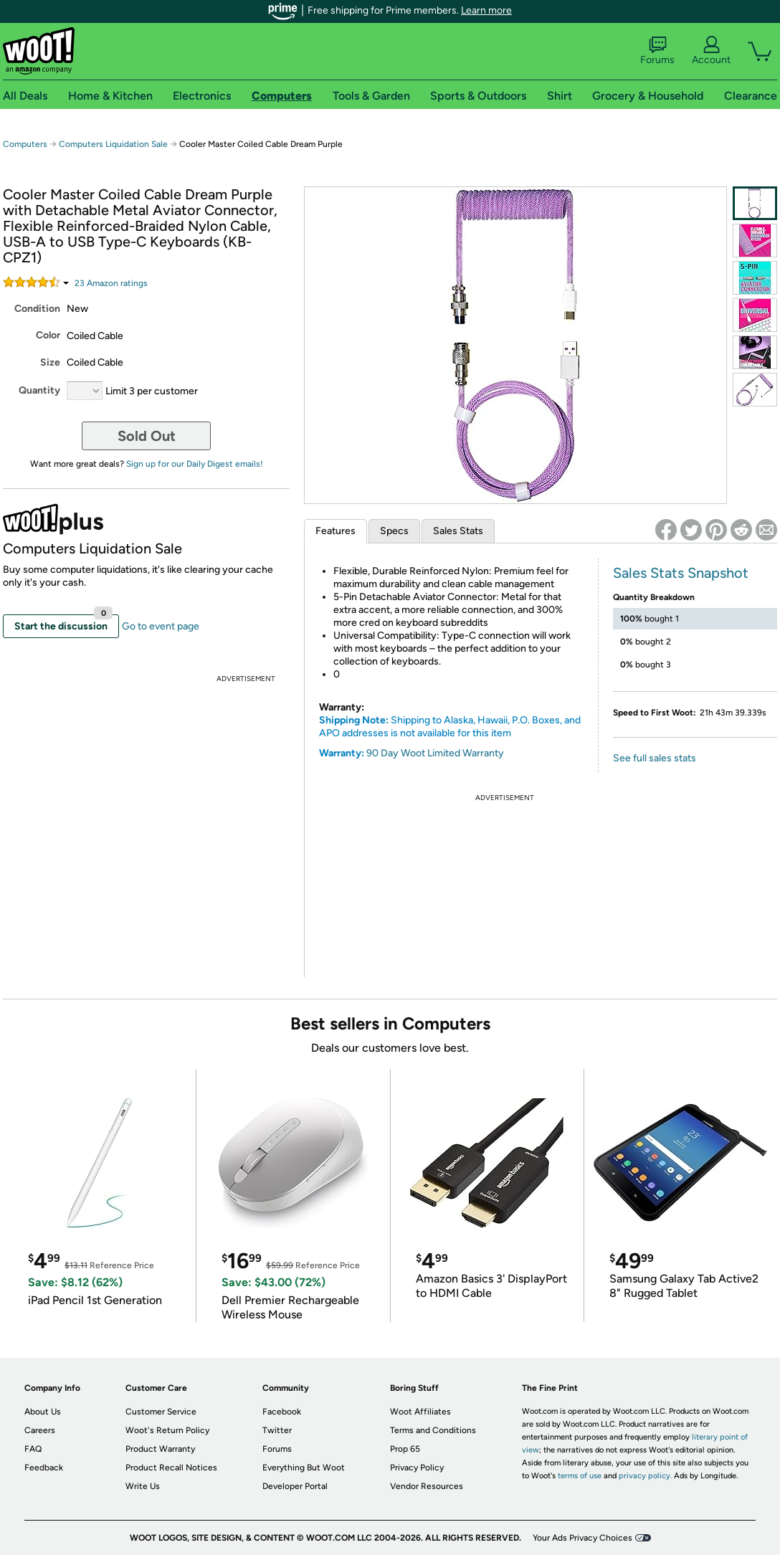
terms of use (579, 1475)
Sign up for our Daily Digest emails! (194, 464)
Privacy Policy (417, 1468)
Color (48, 335)
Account (711, 51)
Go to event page (160, 626)
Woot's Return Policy (167, 1430)
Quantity (39, 390)
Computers (25, 144)
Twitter (277, 1430)
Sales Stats (458, 531)
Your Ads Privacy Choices (582, 1538)
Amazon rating (111, 283)
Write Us (142, 1486)
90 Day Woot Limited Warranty (435, 753)
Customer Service (160, 1412)
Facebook (281, 1412)
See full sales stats (654, 758)
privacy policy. (645, 1475)
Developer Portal (295, 1486)
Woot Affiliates (420, 1412)
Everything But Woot (303, 1468)
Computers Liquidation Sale (113, 144)
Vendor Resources (426, 1486)
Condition (37, 309)
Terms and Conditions (433, 1430)
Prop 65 (405, 1449)
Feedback (43, 1468)
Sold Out (147, 435)
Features (335, 531)
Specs (394, 531)
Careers (39, 1430)
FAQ (33, 1449)
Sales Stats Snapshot (680, 572)
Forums (657, 51)
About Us (42, 1412)
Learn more (486, 10)
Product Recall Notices (171, 1468)
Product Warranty (160, 1449)
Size (50, 362)
